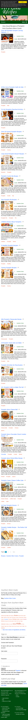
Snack (13, 626)
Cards (10, 617)
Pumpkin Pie (4, 218)
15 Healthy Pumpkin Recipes (9, 245)
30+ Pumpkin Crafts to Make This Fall (12, 387)
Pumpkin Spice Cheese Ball (9, 409)
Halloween (3, 624)
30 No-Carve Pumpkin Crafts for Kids (12, 87)
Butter (25, 615)
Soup (15, 626)
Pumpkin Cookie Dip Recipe (9, 176)
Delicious (3, 621)
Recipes (3, 22)
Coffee (2, 501)
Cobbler (9, 547)
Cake (7, 501)
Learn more (19, 6)
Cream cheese (4, 498)
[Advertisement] (14, 71)
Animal (2, 615)
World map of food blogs (21, 709)
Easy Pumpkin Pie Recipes (9, 200)
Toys (25, 626)
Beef (9, 615)
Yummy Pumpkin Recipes (8, 268)
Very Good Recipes (5, 690)
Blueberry (12, 615)
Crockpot (21, 619)
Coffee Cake (13, 498)
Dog (10, 621)
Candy (8, 617)
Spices (2, 430)
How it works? (5, 709)
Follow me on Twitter (6, 701)
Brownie (22, 615)
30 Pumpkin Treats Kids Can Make (11, 343)
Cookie (8, 195)
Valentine (3, 628)
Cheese (16, 427)
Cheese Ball (4, 427)
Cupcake (25, 619)
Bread (19, 615)
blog (3, 699)
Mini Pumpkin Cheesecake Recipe (11, 319)
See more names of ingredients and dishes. (14, 629)
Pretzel (2, 476)
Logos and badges (6, 714)
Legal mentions (5, 698)
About (17, 695)
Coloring (14, 619)
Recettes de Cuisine (20, 714)
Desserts (3, 172)
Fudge (21, 621)
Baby (7, 615)
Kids (8, 105)
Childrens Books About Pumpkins (11, 222)
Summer (17, 626)
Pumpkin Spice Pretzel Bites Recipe (11, 458)
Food (19, 621)
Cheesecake (4, 339)
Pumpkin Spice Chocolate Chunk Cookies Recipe (13, 435)
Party (23, 624)
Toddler (23, 626)
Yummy (9, 150)
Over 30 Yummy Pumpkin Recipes (11, 132)
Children (3, 241)
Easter (13, 621)
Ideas (14, 624)
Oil (21, 624)
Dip (13, 195)
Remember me (6, 666)
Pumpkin (3, 52)
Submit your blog (5, 708)
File (17, 621)
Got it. (23, 2)
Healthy (9, 263)
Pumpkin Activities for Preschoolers (11, 365)
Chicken (24, 617)
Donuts (9, 523)
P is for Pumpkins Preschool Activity (12, 109)
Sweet (21, 626)
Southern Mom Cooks (12, 556)
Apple (5, 615)
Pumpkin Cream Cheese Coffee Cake (12, 480)
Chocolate (3, 454)
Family (15, 621)
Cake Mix (5, 617)
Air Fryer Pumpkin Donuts (9, 505)
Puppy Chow (6, 626)
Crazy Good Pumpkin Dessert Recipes (12, 154)
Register (18, 670)
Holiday (7, 624)
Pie (16, 218)
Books (14, 241)
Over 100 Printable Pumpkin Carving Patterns (12, 31)
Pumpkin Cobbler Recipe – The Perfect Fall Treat (14, 528)
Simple (10, 626)
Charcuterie (14, 617)
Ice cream (10, 624)
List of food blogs (19, 708)
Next (14, 552)
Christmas (10, 619)
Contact (17, 696)
